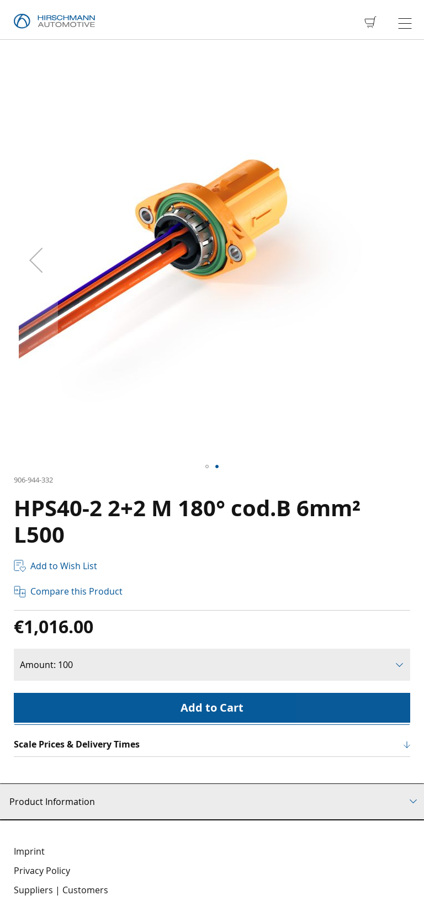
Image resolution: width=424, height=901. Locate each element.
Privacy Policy (42, 871)
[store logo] (54, 21)
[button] (36, 260)
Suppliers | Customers (61, 890)
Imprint (29, 851)
